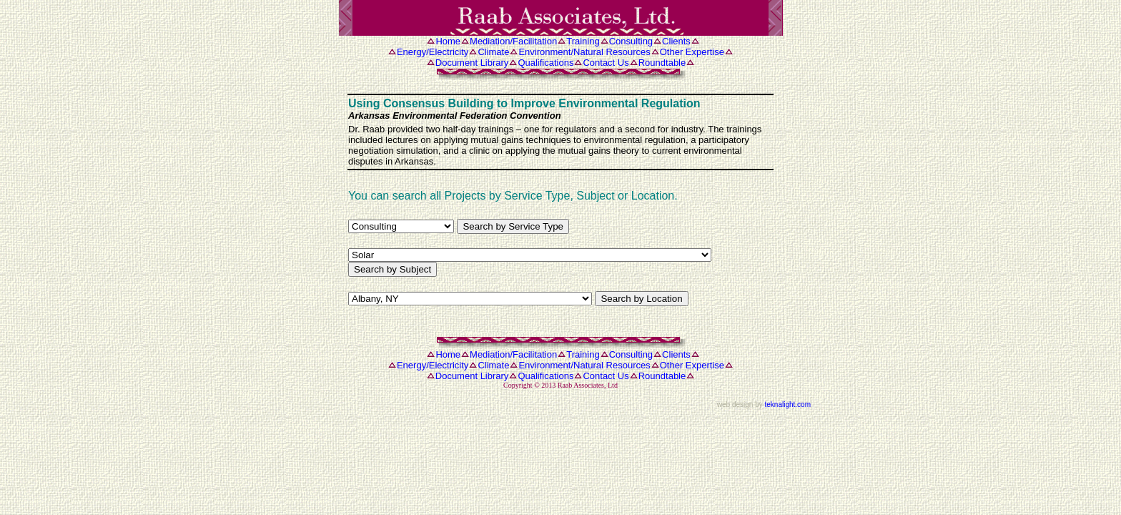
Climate (493, 51)
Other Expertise (692, 51)
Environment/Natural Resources (584, 51)
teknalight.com (788, 404)
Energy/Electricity (432, 51)
